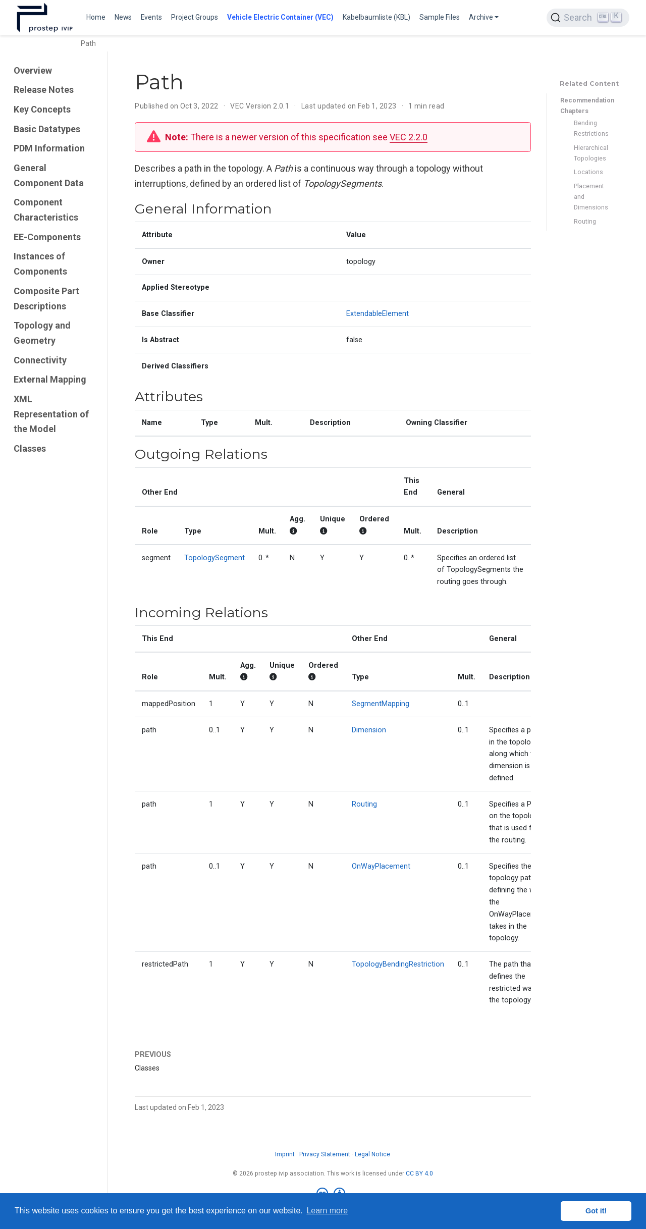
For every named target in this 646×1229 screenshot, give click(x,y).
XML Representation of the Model (51, 414)
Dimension (369, 730)
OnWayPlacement (381, 866)
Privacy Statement (324, 1154)
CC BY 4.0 (419, 1173)
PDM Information (49, 148)
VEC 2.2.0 (408, 137)
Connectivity (40, 360)
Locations (588, 172)
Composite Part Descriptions (46, 298)
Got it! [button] (596, 1211)
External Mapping (50, 379)
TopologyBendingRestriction (398, 964)
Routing (585, 221)
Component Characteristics (46, 210)
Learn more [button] (327, 1210)
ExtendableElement (377, 313)
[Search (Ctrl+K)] (588, 18)
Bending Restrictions (591, 128)
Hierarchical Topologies (591, 153)
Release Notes (44, 89)
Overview (33, 70)
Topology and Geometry (42, 333)
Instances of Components (40, 264)
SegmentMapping (380, 704)
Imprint (285, 1154)
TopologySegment (214, 558)
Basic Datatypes (47, 129)
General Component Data (49, 175)
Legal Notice (372, 1154)
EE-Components (47, 237)
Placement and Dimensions (591, 196)
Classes (30, 448)
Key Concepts (42, 109)
